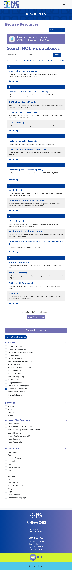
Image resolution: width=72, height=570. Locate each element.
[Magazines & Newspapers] (6, 386)
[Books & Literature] (6, 346)
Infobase (11, 476)
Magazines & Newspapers (18, 386)
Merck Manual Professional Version (25, 200)
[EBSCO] (6, 464)
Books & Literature (15, 346)
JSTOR (10, 479)
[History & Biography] (6, 376)
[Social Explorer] (6, 494)
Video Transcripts (15, 442)
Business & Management (18, 349)
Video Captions (14, 439)
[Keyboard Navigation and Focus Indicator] (6, 430)
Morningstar (13, 482)
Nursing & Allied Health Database (25, 231)
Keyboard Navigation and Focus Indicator (24, 430)
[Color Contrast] (6, 424)
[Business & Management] (6, 349)
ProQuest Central (17, 272)
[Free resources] (6, 467)
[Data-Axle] (6, 461)
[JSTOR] (6, 479)
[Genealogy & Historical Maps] (6, 367)
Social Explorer (14, 494)
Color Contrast (14, 424)
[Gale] (6, 470)
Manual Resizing (14, 433)
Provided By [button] (12, 448)
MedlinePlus (15, 190)
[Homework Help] (6, 380)
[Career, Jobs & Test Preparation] (6, 352)
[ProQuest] (6, 488)
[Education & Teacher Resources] (6, 361)
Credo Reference (14, 458)
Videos (10, 415)
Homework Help (14, 379)
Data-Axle (12, 461)
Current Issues (14, 355)
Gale (9, 470)
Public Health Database (20, 283)
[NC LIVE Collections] (6, 485)
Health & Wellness (15, 373)
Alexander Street (14, 452)
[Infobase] (6, 476)
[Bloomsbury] (6, 455)
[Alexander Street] (6, 452)
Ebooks (11, 412)
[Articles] (6, 406)
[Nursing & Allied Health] (6, 389)
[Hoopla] (6, 473)
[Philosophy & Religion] (6, 392)
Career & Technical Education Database (27, 91)
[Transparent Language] (6, 498)
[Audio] (6, 409)
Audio (10, 409)
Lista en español (56, 30)
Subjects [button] (10, 342)
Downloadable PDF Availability (20, 427)
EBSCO (10, 464)
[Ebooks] (6, 412)
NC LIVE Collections (16, 485)
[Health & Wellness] (6, 373)
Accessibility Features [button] (17, 420)
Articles (11, 406)
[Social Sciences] (6, 398)
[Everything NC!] (6, 364)
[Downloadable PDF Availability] (6, 427)
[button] (36, 71)
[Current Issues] (6, 355)
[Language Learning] (6, 383)
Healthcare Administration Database (26, 149)
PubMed (13, 293)
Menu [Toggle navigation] (65, 4)
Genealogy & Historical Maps (19, 367)
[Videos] (6, 415)
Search (57, 55)
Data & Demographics (17, 358)
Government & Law (15, 370)
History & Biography (16, 376)
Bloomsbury (13, 455)
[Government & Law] (6, 370)
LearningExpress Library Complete (25, 169)
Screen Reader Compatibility (19, 436)
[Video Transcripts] (6, 442)
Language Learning (16, 383)
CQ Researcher (16, 122)
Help (36, 557)
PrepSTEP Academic (18, 262)
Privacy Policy (36, 532)
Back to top (13, 303)
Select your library (36, 566)
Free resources (14, 467)
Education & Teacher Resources (20, 361)
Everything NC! (14, 364)
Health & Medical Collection (22, 141)
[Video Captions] (6, 439)
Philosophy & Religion (17, 392)
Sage (10, 491)
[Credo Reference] (6, 458)
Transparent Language (17, 497)
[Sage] (6, 492)
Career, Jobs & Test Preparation (20, 352)
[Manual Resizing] (6, 433)
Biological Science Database (22, 71)
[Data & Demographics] (6, 358)
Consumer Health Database (22, 112)
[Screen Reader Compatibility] (6, 436)
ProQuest (11, 488)
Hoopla (11, 473)
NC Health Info (16, 221)
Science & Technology (16, 395)
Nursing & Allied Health (16, 337)
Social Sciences (14, 398)
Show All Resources (36, 317)
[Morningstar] (6, 482)
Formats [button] (10, 402)
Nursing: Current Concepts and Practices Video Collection (36, 241)
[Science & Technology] (6, 395)
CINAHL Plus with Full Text (34, 40)
